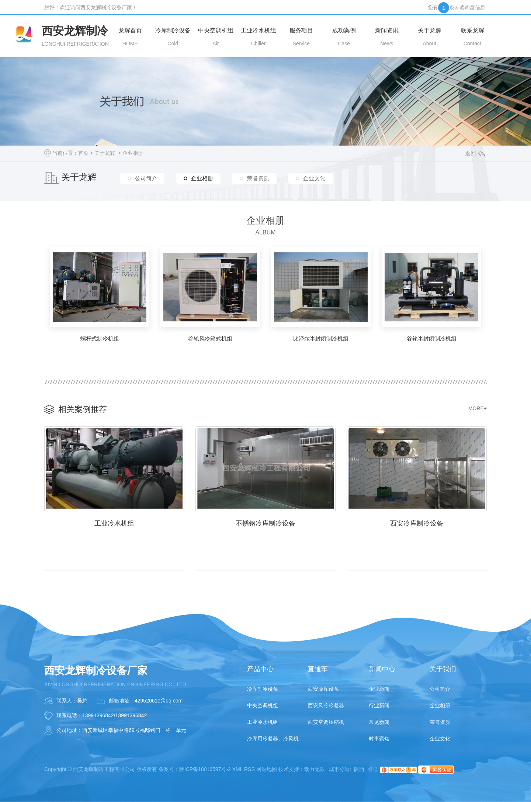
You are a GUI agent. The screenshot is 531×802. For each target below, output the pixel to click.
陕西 (359, 770)
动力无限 (314, 770)
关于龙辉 (104, 153)
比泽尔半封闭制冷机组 (320, 338)
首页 (83, 153)
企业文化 (314, 178)
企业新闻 (379, 689)
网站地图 (266, 770)
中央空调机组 (262, 706)
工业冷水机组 (114, 523)
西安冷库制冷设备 (416, 523)
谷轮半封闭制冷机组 (432, 338)
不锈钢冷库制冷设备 (265, 523)
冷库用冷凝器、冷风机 (273, 739)
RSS (249, 770)
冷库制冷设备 (262, 689)
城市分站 (339, 770)
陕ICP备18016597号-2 (205, 770)
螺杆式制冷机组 (99, 338)
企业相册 (132, 153)
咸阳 (372, 770)
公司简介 (146, 178)
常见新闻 (379, 722)
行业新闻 (379, 706)
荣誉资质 (258, 178)
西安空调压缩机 (326, 722)
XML (237, 770)
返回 (475, 153)
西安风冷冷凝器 (326, 706)
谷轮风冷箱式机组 (210, 338)
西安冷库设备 (323, 689)
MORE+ (477, 408)
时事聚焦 (379, 739)
